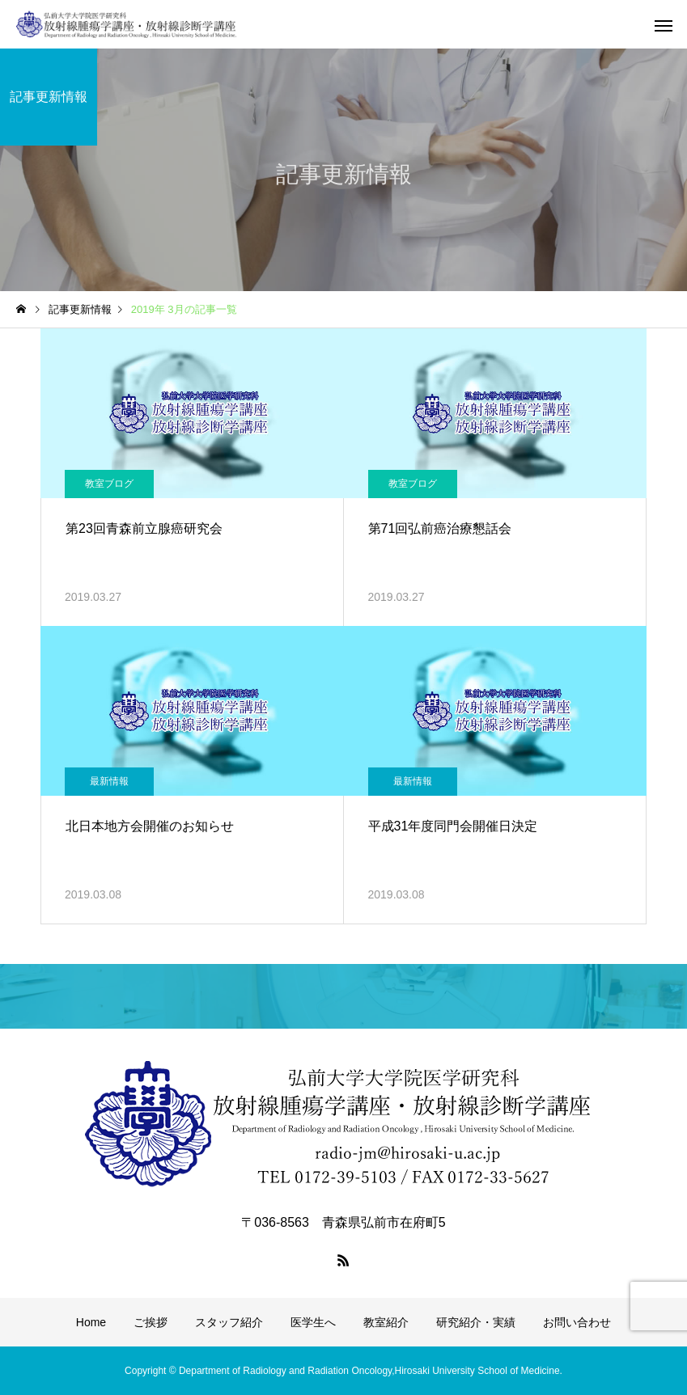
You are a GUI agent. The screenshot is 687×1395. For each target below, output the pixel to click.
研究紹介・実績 (475, 1322)
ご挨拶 (151, 1322)
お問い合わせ (577, 1322)
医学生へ (313, 1322)
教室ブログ (109, 483)
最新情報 (109, 781)
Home (91, 1322)
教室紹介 (386, 1322)
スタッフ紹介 (229, 1322)
